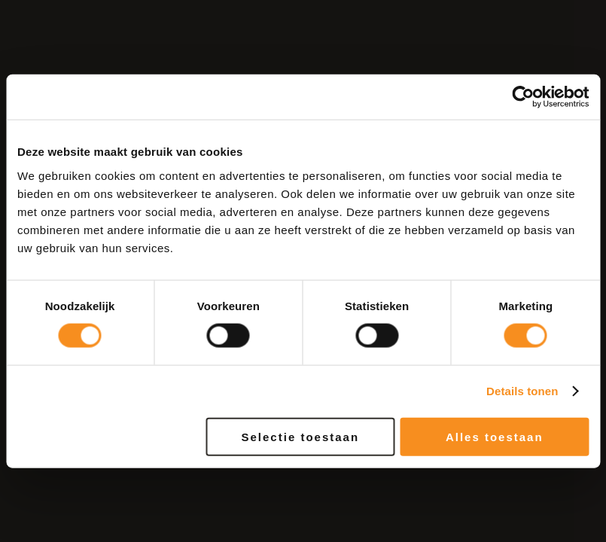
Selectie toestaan (301, 436)
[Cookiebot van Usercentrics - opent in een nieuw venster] (523, 97)
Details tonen (522, 391)
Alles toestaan (495, 436)
